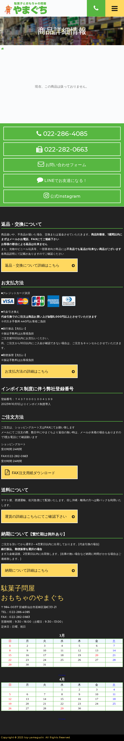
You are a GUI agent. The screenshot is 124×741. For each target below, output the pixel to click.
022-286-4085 (62, 133)
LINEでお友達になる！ (62, 180)
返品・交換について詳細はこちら (32, 265)
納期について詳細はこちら (26, 570)
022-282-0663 (62, 149)
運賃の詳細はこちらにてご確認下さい (36, 517)
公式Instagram (62, 195)
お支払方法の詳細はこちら (26, 371)
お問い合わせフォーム (62, 164)
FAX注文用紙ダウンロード (30, 472)
